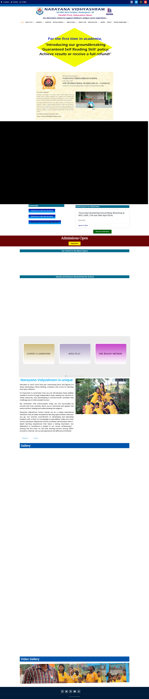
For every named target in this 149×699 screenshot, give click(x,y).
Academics (40, 22)
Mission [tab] (25, 438)
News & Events (72, 22)
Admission (48, 22)
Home (22, 22)
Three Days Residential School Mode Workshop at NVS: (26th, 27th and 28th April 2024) (101, 214)
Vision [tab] (35, 438)
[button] (45, 222)
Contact (109, 22)
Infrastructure (93, 22)
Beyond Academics (59, 22)
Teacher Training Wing (120, 22)
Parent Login (82, 22)
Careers (102, 22)
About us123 (30, 22)
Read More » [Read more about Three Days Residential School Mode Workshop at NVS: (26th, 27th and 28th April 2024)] (82, 220)
